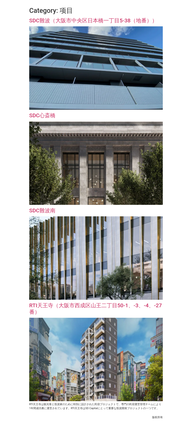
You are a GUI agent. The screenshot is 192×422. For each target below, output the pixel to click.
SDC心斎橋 (42, 115)
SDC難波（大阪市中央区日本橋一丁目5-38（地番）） (93, 20)
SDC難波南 (42, 210)
